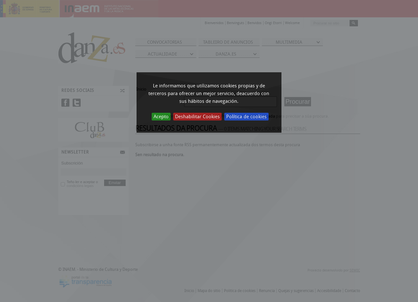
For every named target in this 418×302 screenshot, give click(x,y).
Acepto (161, 117)
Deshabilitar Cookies (197, 117)
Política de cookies (246, 117)
